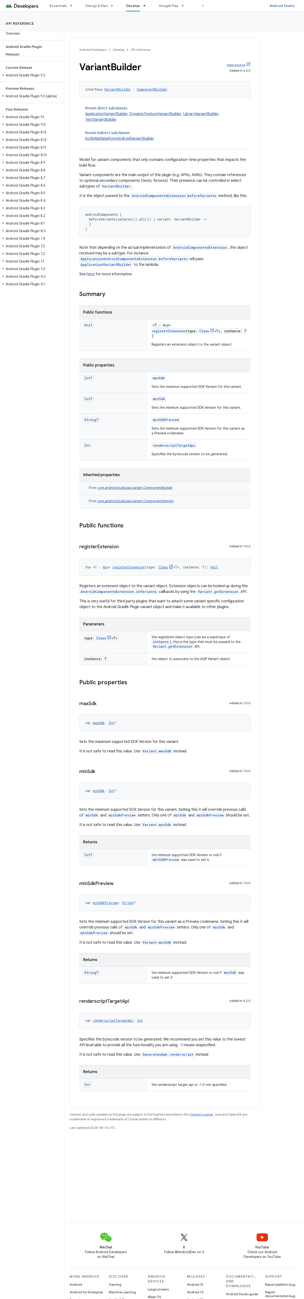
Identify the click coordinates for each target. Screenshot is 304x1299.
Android (76, 1284)
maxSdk (159, 378)
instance (161, 641)
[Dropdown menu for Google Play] (184, 5)
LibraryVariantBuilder (200, 114)
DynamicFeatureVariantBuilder (155, 114)
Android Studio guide (242, 1294)
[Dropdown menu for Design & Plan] (114, 5)
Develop (118, 50)
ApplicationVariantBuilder (106, 114)
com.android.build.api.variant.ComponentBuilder (135, 488)
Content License (201, 1114)
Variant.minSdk (156, 824)
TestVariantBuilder (101, 119)
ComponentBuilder (152, 89)
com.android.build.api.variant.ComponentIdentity (135, 501)
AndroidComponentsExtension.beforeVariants (174, 195)
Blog (206, 6)
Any (166, 325)
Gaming (115, 1284)
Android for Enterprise (86, 1292)
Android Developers (93, 50)
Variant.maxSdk (156, 751)
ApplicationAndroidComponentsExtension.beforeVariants (134, 259)
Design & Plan (97, 6)
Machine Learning (122, 1292)
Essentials (58, 6)
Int (87, 378)
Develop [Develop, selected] (133, 6)
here (91, 274)
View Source (236, 65)
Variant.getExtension (218, 591)
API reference (20, 23)
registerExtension (168, 331)
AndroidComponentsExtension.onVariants (119, 591)
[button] (31, 75)
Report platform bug (280, 1284)
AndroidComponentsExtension (200, 247)
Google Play (169, 6)
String (90, 419)
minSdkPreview (166, 419)
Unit (88, 325)
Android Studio (282, 6)
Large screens (158, 1289)
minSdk (159, 399)
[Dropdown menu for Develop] (146, 5)
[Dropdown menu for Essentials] (73, 5)
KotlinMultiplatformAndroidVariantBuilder (119, 138)
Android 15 (195, 1284)
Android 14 (195, 1292)
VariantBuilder (117, 89)
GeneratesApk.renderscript (168, 1054)
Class (204, 331)
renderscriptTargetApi (174, 445)
